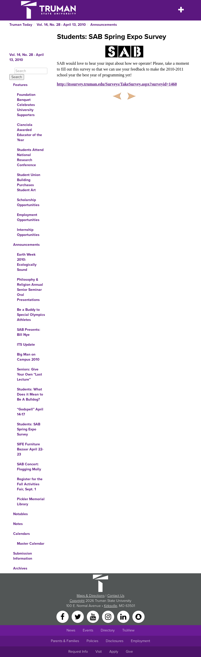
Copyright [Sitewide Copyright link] (77, 601)
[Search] (30, 71)
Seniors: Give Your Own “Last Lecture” (29, 374)
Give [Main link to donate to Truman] (129, 651)
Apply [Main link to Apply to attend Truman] (113, 651)
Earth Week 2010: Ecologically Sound (26, 262)
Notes (18, 524)
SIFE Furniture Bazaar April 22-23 (30, 449)
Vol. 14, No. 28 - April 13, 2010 (61, 25)
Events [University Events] (88, 630)
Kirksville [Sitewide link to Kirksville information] (110, 606)
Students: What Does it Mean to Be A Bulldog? (30, 394)
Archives (20, 568)
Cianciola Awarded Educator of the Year (29, 132)
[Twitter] (78, 616)
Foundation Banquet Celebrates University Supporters (26, 105)
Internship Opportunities (28, 232)
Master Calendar (30, 543)
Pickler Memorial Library (31, 501)
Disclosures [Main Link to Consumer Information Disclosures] (114, 641)
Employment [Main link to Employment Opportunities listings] (140, 641)
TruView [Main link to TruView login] (128, 630)
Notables (20, 514)
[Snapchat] (138, 616)
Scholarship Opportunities (28, 202)
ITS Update (26, 344)
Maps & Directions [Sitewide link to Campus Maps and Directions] (91, 596)
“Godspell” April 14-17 (30, 412)
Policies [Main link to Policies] (92, 641)
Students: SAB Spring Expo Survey (28, 429)
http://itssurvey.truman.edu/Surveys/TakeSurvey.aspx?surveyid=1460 (117, 84)
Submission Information (22, 556)
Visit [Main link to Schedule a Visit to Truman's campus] (98, 651)
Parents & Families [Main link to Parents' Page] (65, 641)
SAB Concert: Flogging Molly (29, 466)
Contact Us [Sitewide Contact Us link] (115, 596)
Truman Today (20, 25)
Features (20, 85)
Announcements (103, 25)
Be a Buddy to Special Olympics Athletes (31, 315)
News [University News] (71, 630)
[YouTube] (93, 616)
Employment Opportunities (28, 217)
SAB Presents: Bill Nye (28, 332)
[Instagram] (108, 616)
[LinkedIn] (123, 616)
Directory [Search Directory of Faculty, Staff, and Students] (108, 630)
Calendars (21, 534)
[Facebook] (63, 616)
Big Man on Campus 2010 (28, 357)
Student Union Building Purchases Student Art (28, 182)
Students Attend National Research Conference (30, 157)
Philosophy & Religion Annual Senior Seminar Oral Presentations (30, 289)
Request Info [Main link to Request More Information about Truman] (78, 651)
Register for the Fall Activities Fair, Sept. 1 (30, 484)
